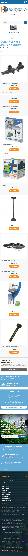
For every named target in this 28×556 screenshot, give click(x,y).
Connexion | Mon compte (14, 14)
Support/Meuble (9, 507)
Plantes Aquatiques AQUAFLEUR (7, 531)
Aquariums (3, 507)
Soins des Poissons (4, 511)
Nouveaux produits (6, 492)
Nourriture (3, 510)
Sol (16, 542)
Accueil (3, 479)
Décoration (16, 514)
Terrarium (3, 546)
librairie (2, 535)
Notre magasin (5, 488)
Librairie (2, 515)
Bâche (2, 538)
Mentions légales (5, 498)
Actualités (4, 482)
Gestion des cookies (6, 500)
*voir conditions (9, 379)
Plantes (3, 529)
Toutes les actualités (14, 369)
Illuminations (18, 541)
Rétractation (4, 496)
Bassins (3, 537)
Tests (17, 511)
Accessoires (24, 542)
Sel (20, 526)
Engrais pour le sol (21, 533)
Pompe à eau (22, 507)
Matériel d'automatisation (19, 513)
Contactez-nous (5, 486)
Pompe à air (3, 508)
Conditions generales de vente (8, 480)
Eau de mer (4, 517)
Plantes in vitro (4, 533)
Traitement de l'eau (12, 511)
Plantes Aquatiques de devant (18, 531)
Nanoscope (18, 523)
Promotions (4, 490)
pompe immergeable (9, 548)
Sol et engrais (12, 513)
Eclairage (17, 507)
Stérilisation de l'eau (15, 510)
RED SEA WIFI (12, 520)
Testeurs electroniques (5, 513)
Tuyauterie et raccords (5, 514)
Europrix (3, 411)
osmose (21, 523)
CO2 (10, 510)
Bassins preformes (7, 538)
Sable (22, 526)
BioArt (8, 533)
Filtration (13, 507)
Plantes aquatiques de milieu (6, 532)
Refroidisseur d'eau (14, 508)
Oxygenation (12, 539)
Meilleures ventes (5, 494)
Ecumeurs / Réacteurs (5, 520)
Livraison (3, 484)
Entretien (11, 514)
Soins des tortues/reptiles (18, 548)
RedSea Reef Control (18, 520)
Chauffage (8, 508)
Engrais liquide (15, 533)
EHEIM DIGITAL (20, 508)
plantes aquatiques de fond (17, 532)
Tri (1, 51)
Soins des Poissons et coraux (15, 524)
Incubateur (12, 551)
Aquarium (3, 519)
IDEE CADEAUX (21, 514)
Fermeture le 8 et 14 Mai (6, 362)
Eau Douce (3, 506)
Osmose (7, 510)
